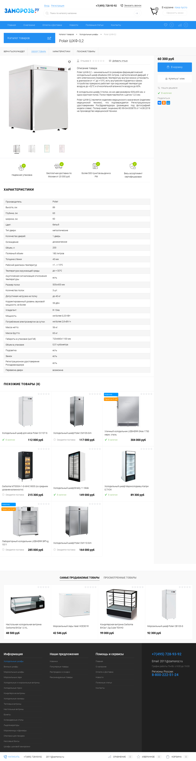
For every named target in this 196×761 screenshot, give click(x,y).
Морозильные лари (13, 671)
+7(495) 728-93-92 (106, 5)
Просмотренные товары (120, 571)
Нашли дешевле (167, 88)
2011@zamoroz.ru (171, 655)
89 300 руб (128, 490)
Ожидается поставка (64, 433)
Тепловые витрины (12, 698)
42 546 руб (60, 627)
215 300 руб (25, 490)
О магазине (29, 25)
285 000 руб (25, 545)
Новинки (54, 655)
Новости (73, 25)
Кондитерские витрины (14, 687)
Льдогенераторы (11, 719)
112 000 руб (25, 435)
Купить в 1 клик (175, 78)
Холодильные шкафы (14, 655)
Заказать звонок (132, 5)
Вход (46, 5)
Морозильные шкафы (14, 666)
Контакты (116, 25)
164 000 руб (76, 545)
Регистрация (57, 5)
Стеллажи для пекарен (14, 730)
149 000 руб (76, 490)
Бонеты (7, 708)
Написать (12, 757)
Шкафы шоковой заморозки (17, 740)
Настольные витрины (14, 703)
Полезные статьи (94, 25)
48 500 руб (13, 627)
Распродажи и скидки (60, 666)
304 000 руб (128, 435)
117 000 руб (76, 435)
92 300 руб (154, 627)
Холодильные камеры (14, 692)
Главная (11, 25)
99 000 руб (107, 627)
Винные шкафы (11, 660)
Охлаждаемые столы (14, 714)
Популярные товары (59, 660)
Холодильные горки (13, 682)
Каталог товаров (29, 38)
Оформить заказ (175, 13)
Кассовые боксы (12, 735)
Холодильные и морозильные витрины (22, 676)
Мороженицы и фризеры (15, 724)
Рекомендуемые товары (61, 671)
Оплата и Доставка (52, 25)
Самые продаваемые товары (79, 571)
